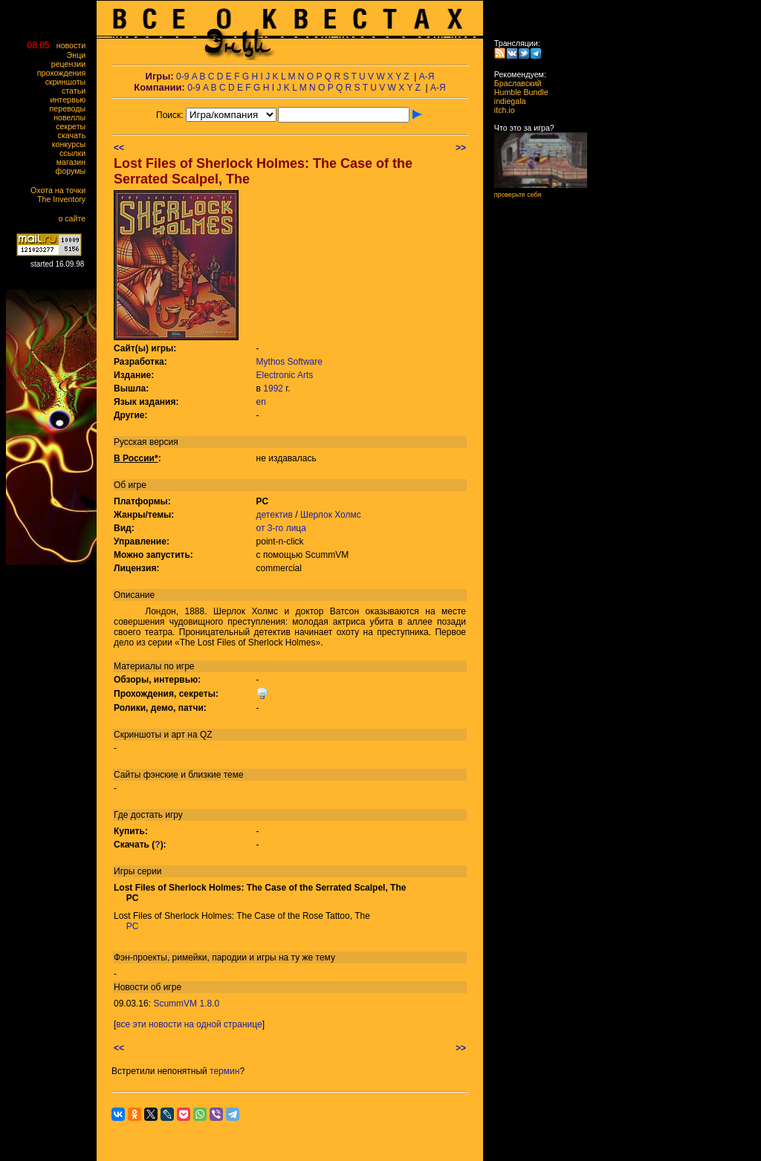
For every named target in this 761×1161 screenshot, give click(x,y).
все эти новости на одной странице (189, 1024)
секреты (74, 126)
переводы (71, 108)
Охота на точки (61, 190)
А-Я (427, 76)
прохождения (65, 72)
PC (132, 926)
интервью (71, 99)
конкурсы (72, 144)
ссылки (76, 153)
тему (325, 957)
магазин (74, 161)
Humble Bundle (517, 92)
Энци (79, 55)
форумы (74, 170)
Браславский (513, 83)
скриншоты (69, 81)
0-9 (182, 76)
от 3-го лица (281, 528)
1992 (273, 388)
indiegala (505, 101)
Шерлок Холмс (330, 515)
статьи (77, 90)
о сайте (75, 218)
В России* (136, 458)
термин (224, 1071)
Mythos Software (289, 362)
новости (74, 45)
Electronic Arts (285, 375)
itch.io (500, 109)
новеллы (73, 117)
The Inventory (65, 199)
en (261, 402)
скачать (75, 135)
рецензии (72, 63)
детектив (274, 515)
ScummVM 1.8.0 (186, 1003)
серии (149, 871)
